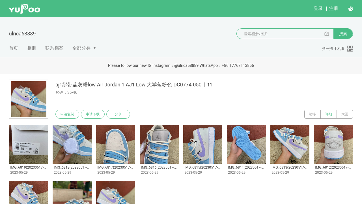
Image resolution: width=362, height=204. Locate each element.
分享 (118, 114)
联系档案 (54, 48)
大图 (344, 114)
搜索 (343, 33)
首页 (13, 48)
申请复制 (67, 114)
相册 (31, 48)
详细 (328, 114)
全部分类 (81, 48)
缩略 (312, 114)
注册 (333, 8)
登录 (318, 8)
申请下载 (93, 114)
